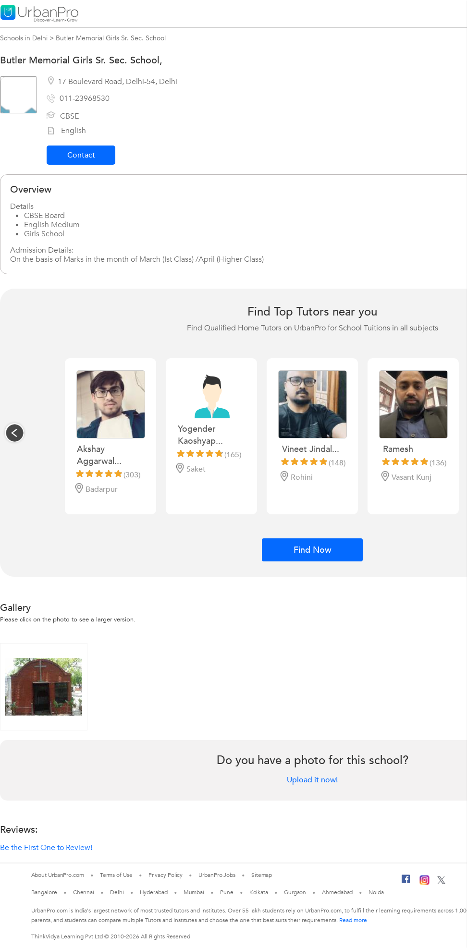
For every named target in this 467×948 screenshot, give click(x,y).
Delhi (117, 892)
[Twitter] (441, 882)
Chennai (83, 892)
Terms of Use (116, 875)
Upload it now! (312, 780)
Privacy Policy (165, 875)
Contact (81, 155)
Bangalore (44, 892)
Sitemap (261, 875)
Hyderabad (154, 892)
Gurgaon (295, 892)
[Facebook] (406, 883)
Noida (376, 892)
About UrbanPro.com (57, 875)
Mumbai (194, 892)
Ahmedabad (337, 892)
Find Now (313, 550)
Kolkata (258, 892)
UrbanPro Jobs (216, 875)
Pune (227, 892)
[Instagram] (424, 883)
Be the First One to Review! (46, 847)
